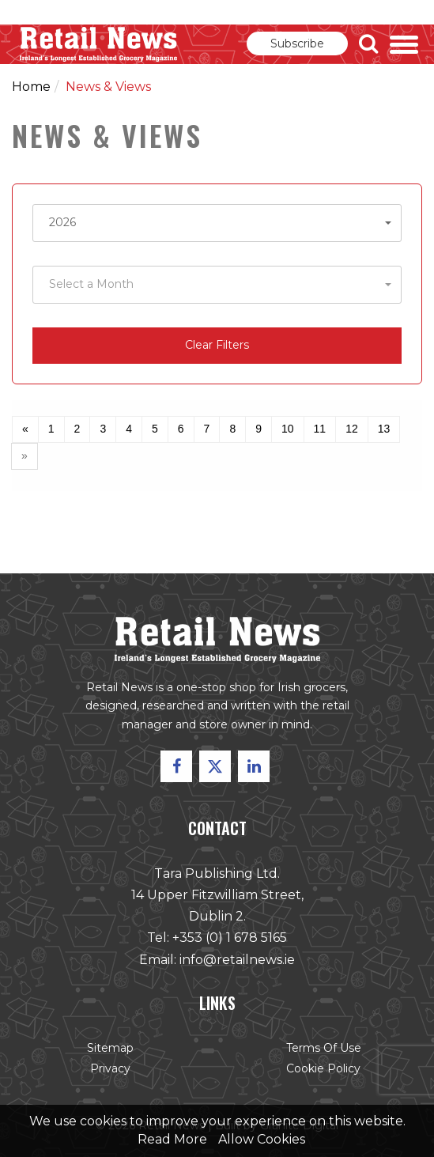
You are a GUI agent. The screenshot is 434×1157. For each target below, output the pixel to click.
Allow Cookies (261, 1139)
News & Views (108, 86)
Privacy (112, 1068)
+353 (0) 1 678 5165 (230, 938)
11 (320, 428)
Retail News (99, 44)
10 (287, 428)
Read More (172, 1139)
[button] (217, 223)
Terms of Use (322, 1047)
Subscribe (297, 43)
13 (384, 428)
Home (31, 86)
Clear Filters (217, 345)
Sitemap (111, 1047)
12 (351, 428)
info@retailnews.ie (236, 959)
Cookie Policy (322, 1068)
